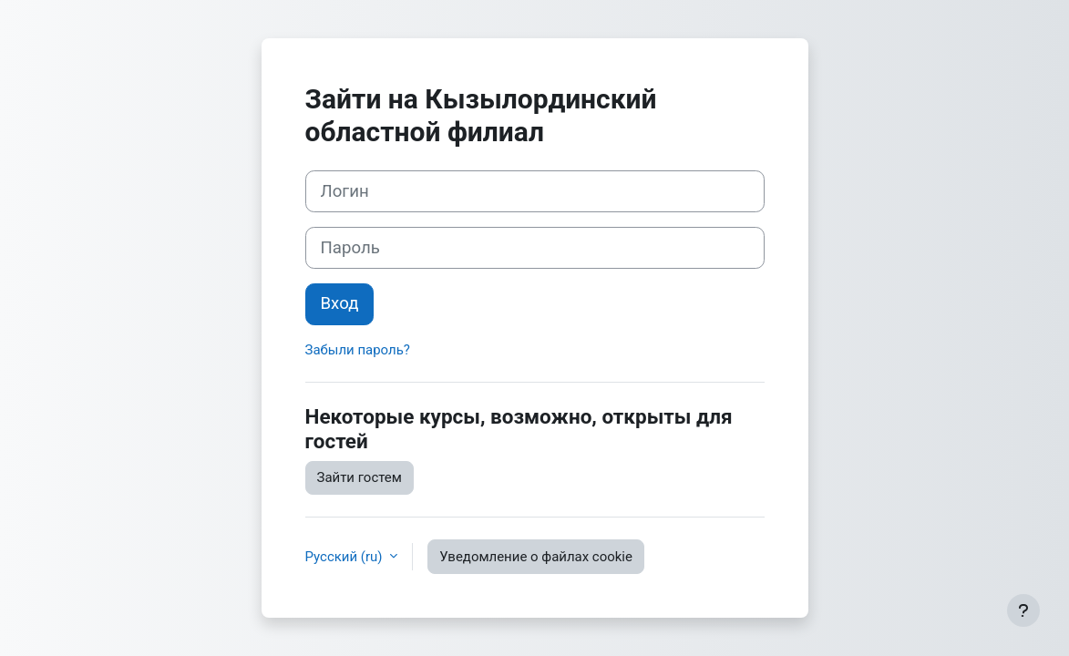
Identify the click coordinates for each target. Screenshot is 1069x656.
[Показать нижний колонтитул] (1023, 610)
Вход (340, 303)
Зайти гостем (359, 477)
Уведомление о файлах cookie (535, 556)
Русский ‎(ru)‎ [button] (345, 556)
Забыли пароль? (357, 350)
